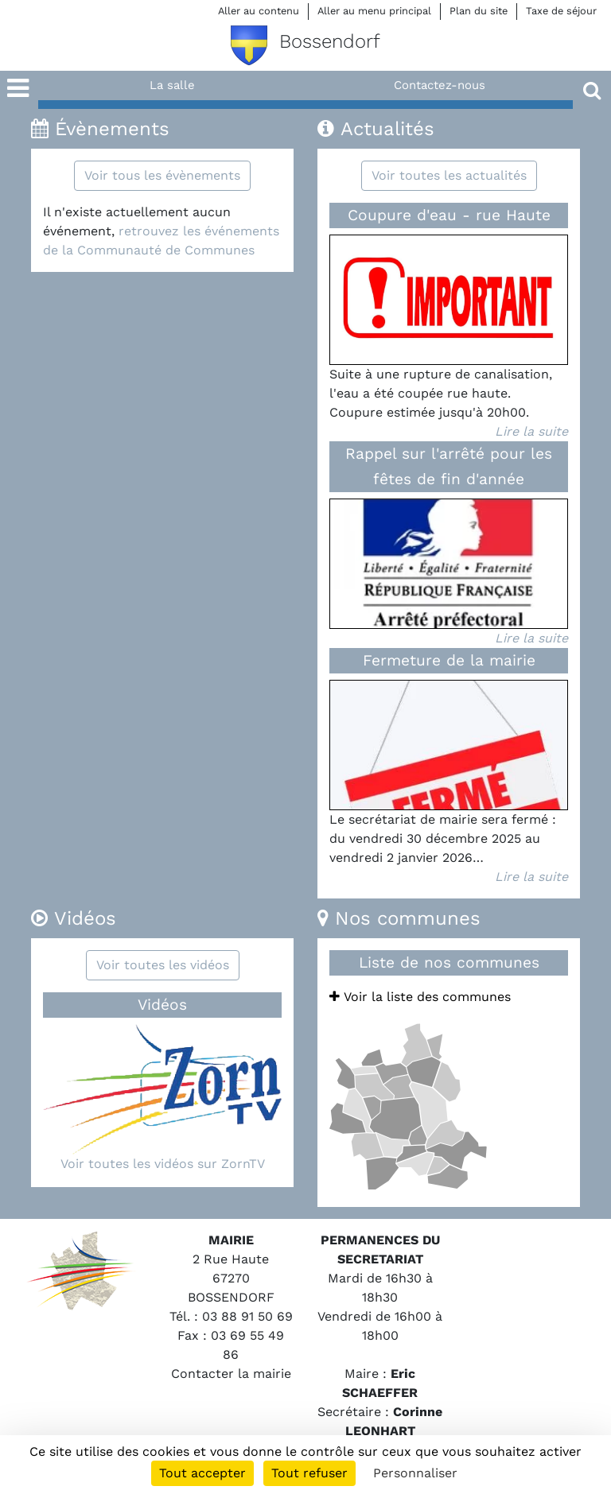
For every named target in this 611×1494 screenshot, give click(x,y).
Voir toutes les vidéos (162, 964)
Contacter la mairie (231, 1373)
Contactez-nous (439, 85)
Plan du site (478, 11)
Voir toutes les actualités (449, 175)
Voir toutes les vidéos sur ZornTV (162, 1163)
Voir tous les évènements (162, 175)
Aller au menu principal (374, 11)
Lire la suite (531, 431)
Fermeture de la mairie (449, 660)
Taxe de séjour (561, 11)
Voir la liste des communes (420, 996)
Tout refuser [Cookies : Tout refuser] (309, 1472)
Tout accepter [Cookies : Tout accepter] (202, 1472)
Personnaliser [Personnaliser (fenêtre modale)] (415, 1472)
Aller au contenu (258, 11)
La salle (172, 85)
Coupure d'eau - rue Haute (449, 215)
